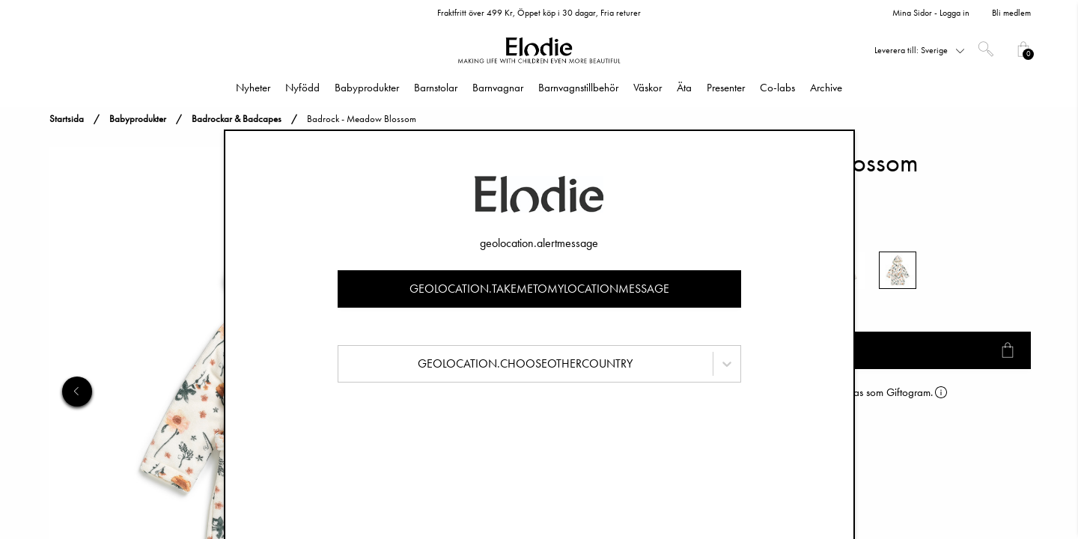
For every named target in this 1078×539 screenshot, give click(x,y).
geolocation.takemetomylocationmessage (539, 288)
